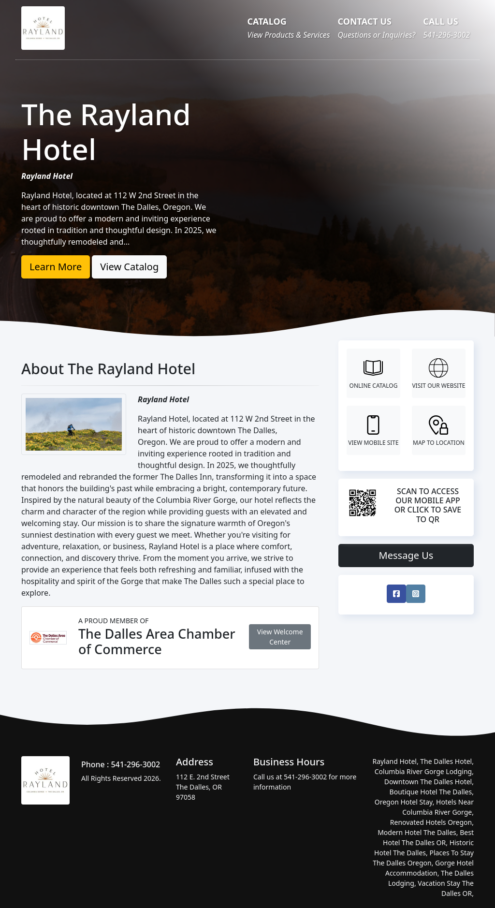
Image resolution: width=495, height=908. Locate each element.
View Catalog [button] (129, 266)
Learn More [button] (55, 266)
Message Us (406, 555)
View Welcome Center (280, 636)
